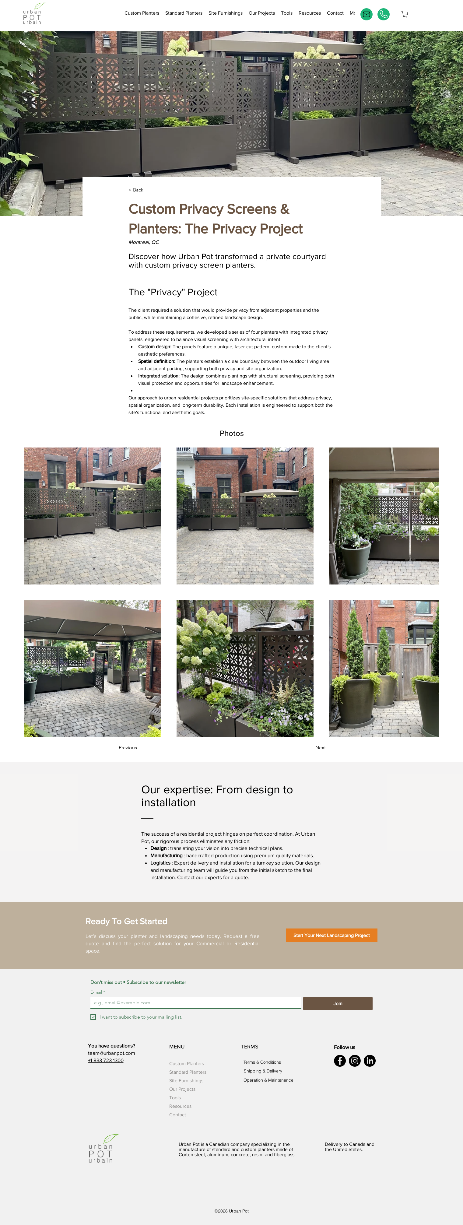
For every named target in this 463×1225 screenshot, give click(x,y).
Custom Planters (186, 1063)
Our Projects (182, 1089)
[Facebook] (340, 1061)
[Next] (305, 748)
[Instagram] (355, 1061)
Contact (177, 1114)
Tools (175, 1097)
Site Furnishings (186, 1080)
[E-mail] (366, 14)
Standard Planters (187, 1072)
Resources (180, 1106)
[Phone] (383, 14)
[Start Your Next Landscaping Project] (331, 935)
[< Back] (148, 190)
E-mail (97, 992)
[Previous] (143, 748)
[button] (287, 14)
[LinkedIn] (370, 1061)
